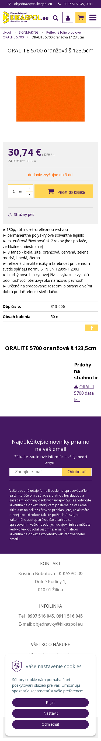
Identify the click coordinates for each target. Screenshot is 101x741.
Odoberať (77, 471)
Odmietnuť (51, 724)
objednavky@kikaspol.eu (33, 4)
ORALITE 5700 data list (85, 393)
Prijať (50, 702)
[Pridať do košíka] (63, 191)
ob (35, 624)
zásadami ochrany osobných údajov (37, 500)
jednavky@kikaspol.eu (60, 624)
